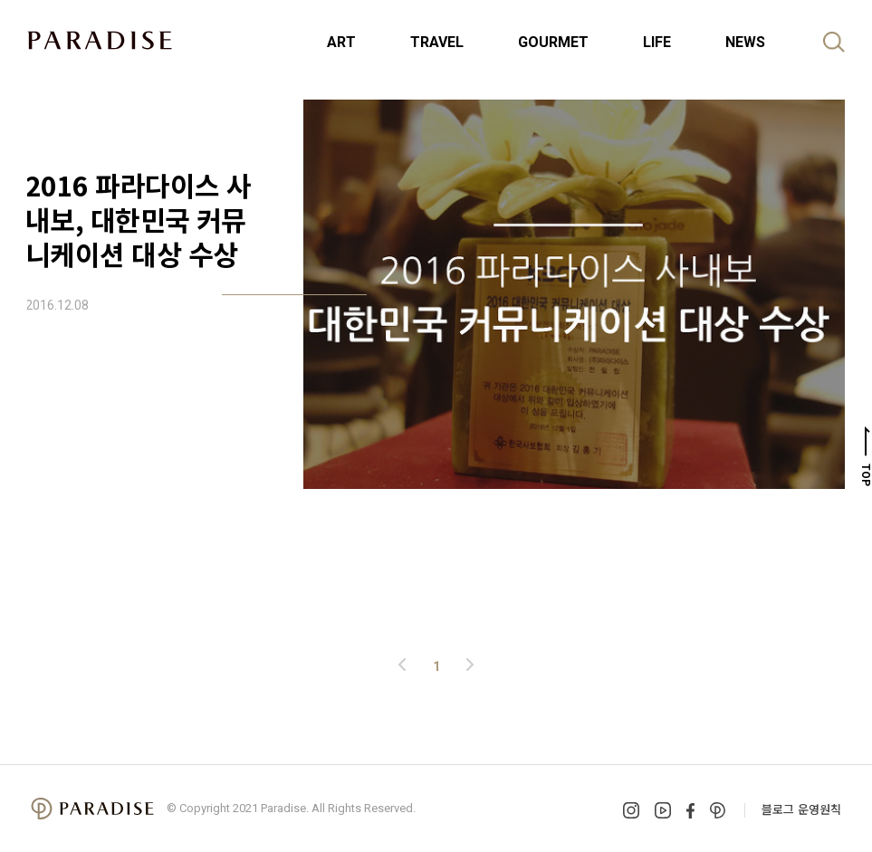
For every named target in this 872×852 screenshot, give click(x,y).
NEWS (745, 42)
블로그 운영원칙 (801, 809)
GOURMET (553, 42)
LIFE (657, 42)
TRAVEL (437, 42)
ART (341, 42)
